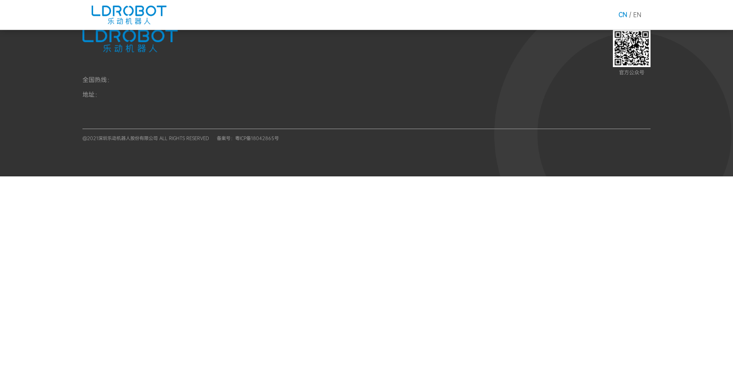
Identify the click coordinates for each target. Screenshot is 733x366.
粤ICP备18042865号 (257, 138)
